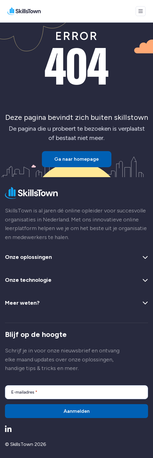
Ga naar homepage (76, 159)
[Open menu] (141, 11)
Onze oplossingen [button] (76, 257)
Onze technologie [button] (76, 280)
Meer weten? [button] (76, 303)
